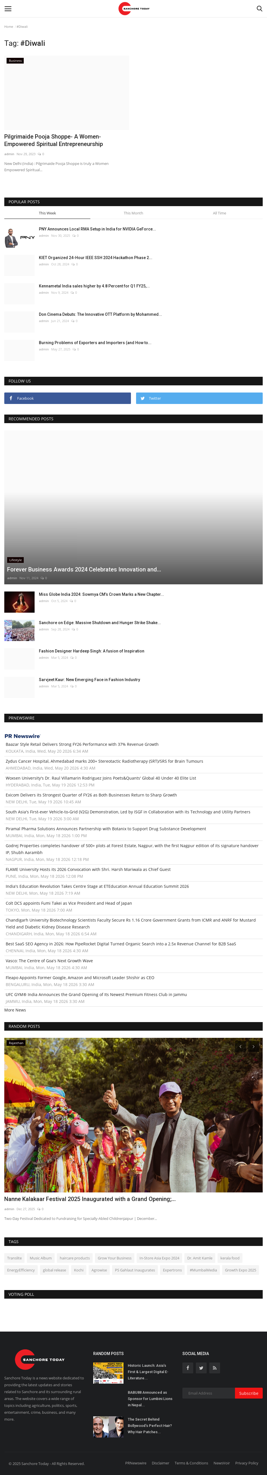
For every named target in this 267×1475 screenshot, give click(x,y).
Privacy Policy (246, 1463)
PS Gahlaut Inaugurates (135, 1270)
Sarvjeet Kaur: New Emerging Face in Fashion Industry (89, 679)
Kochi (78, 1270)
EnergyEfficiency (21, 1270)
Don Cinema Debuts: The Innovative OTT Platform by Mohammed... (100, 314)
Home (8, 26)
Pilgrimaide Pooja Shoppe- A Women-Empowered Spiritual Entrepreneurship (53, 140)
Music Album (41, 1258)
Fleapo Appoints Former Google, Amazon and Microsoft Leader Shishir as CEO (80, 977)
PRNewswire (135, 1463)
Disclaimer (160, 1463)
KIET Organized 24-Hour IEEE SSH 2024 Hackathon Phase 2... (95, 257)
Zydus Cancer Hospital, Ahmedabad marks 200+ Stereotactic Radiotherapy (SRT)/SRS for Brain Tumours (104, 761)
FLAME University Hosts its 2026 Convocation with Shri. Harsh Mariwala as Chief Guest (88, 869)
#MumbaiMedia (203, 1270)
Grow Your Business (114, 1258)
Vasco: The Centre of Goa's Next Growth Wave (49, 960)
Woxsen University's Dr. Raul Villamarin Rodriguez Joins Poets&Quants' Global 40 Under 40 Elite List (101, 778)
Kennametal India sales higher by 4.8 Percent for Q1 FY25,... (94, 286)
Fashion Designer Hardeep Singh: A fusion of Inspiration (91, 651)
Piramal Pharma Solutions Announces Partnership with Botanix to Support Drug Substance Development (106, 828)
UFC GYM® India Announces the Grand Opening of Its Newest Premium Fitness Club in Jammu (96, 994)
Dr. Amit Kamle (199, 1258)
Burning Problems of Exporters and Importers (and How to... (95, 342)
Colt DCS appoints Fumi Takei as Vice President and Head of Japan (69, 903)
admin (9, 154)
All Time (219, 213)
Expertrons (172, 1270)
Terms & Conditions (191, 1463)
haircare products (75, 1258)
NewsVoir (222, 1463)
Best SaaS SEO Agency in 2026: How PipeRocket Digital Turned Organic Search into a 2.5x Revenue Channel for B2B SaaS (121, 943)
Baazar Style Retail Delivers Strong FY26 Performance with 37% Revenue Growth (82, 744)
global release (54, 1270)
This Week (47, 213)
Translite (14, 1258)
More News (15, 1010)
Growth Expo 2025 (240, 1270)
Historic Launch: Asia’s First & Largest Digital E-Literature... (148, 1371)
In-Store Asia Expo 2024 (159, 1258)
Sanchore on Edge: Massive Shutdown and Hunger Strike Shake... (100, 622)
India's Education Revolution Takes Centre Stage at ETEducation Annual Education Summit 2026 (97, 886)
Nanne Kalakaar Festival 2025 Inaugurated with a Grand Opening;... (90, 1199)
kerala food (230, 1258)
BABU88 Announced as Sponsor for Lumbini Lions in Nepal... (150, 1398)
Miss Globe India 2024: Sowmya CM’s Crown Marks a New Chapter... (101, 594)
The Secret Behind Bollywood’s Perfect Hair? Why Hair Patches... (150, 1425)
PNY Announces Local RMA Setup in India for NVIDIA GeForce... (97, 229)
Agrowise (99, 1270)
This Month (133, 213)
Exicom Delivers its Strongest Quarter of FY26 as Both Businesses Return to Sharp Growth (91, 795)
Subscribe (248, 1393)
